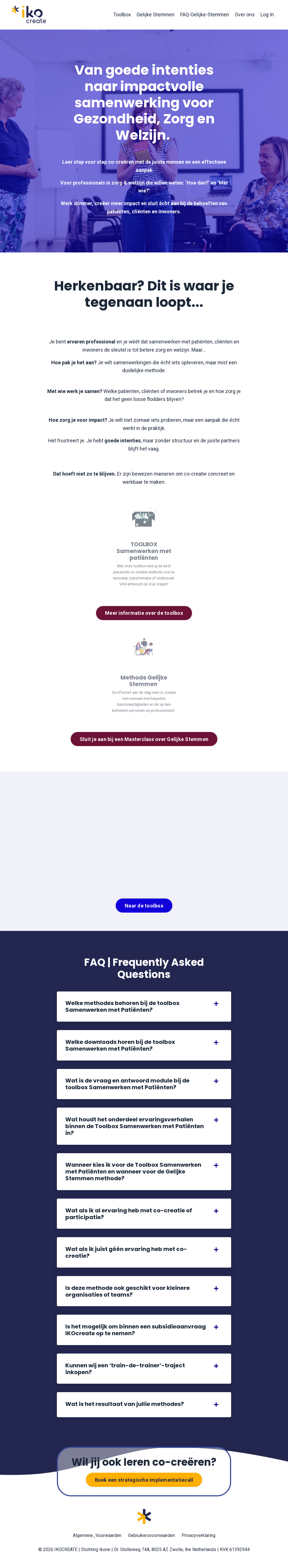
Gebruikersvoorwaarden (151, 1537)
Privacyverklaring (198, 1537)
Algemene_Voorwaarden (97, 1537)
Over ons (245, 14)
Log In (267, 14)
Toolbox (121, 14)
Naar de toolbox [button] (144, 906)
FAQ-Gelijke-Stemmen (204, 14)
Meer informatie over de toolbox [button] (144, 613)
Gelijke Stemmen (154, 14)
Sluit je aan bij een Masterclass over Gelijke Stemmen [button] (144, 740)
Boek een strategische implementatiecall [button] (144, 1482)
